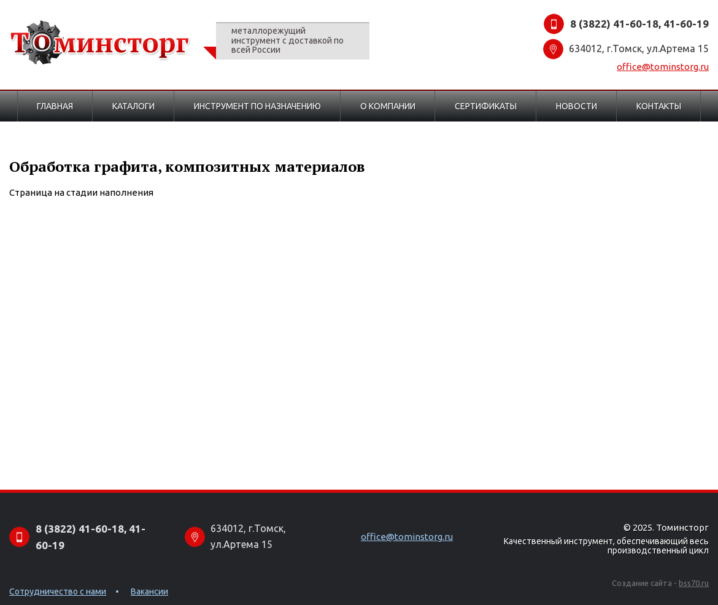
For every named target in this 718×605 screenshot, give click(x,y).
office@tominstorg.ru (663, 66)
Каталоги (133, 106)
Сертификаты (486, 106)
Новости (576, 106)
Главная (55, 106)
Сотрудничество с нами (57, 591)
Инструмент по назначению (257, 106)
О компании (387, 106)
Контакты (658, 106)
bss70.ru (694, 583)
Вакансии (149, 591)
